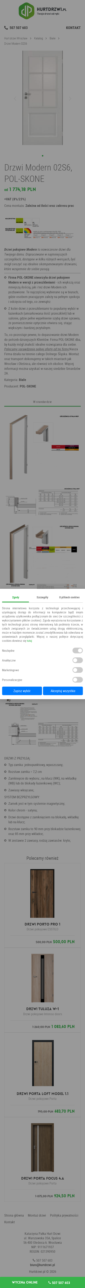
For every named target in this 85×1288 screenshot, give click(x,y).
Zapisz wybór (22, 691)
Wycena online (25, 1282)
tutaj (29, 641)
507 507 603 (59, 1283)
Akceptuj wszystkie (63, 691)
